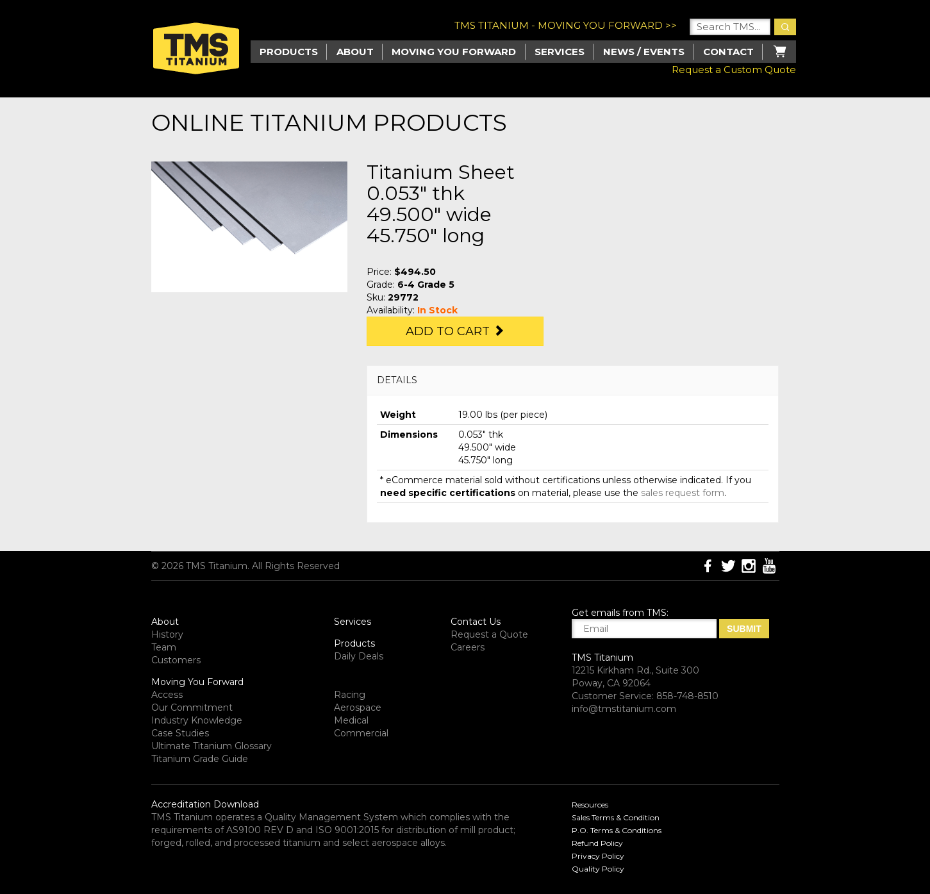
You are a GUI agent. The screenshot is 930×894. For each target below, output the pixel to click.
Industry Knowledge (196, 720)
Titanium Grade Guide (199, 759)
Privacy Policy (598, 856)
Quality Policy (598, 868)
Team (163, 647)
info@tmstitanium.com (624, 709)
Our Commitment (192, 707)
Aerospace (357, 707)
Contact (728, 52)
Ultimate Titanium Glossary (211, 746)
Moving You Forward (197, 682)
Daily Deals (358, 656)
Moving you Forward (454, 52)
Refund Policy (597, 843)
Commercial (361, 733)
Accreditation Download (205, 804)
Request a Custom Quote (734, 69)
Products (354, 643)
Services (560, 52)
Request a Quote (489, 634)
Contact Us (476, 621)
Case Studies (180, 733)
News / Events (644, 52)
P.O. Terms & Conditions (616, 830)
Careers (468, 647)
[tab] (572, 380)
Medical (351, 720)
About (355, 52)
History (167, 634)
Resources (590, 804)
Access (167, 694)
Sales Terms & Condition (616, 817)
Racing (349, 694)
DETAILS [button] (397, 380)
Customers (176, 660)
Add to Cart (455, 331)
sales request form (682, 493)
